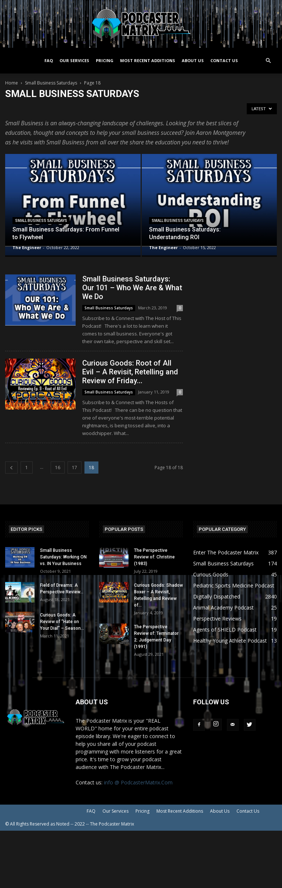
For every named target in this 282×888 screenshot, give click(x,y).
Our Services (74, 60)
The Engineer (26, 247)
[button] (268, 60)
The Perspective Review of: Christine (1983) (154, 557)
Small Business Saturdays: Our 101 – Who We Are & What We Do (132, 287)
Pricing (104, 60)
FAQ (48, 60)
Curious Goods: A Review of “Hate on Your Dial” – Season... (62, 621)
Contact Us (224, 60)
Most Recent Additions (147, 60)
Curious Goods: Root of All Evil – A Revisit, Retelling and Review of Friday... (130, 372)
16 (57, 467)
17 (74, 467)
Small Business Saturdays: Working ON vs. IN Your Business (63, 557)
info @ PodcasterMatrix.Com (138, 782)
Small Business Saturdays (51, 83)
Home (11, 83)
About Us (193, 60)
